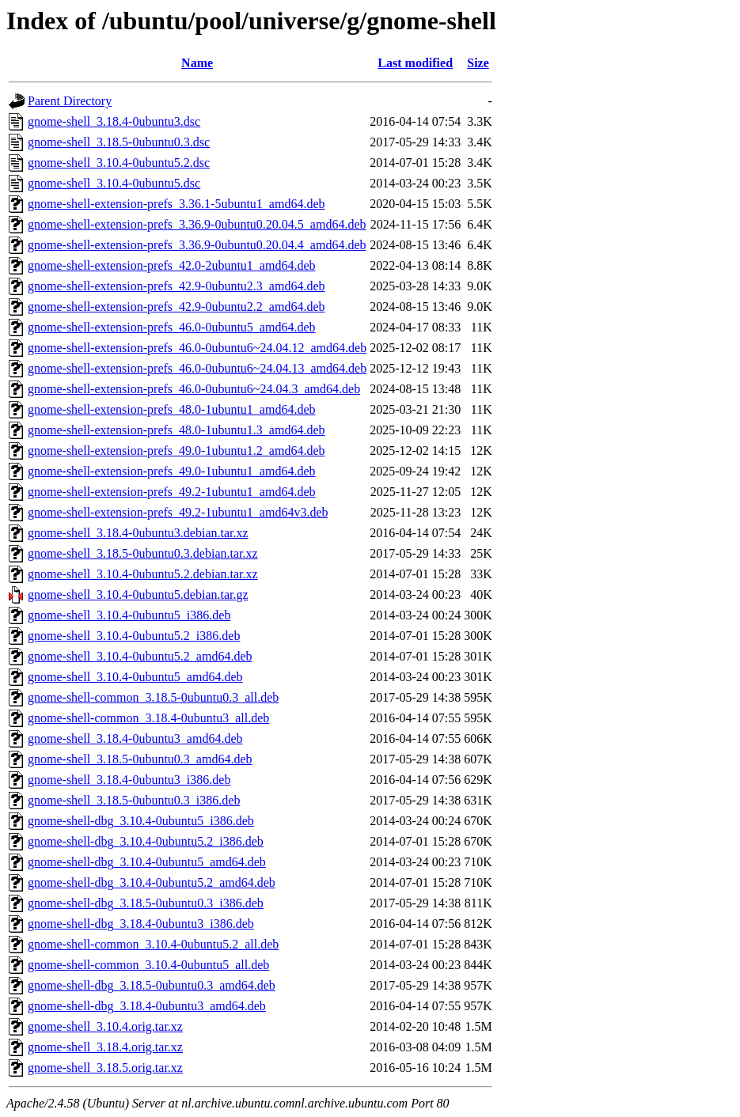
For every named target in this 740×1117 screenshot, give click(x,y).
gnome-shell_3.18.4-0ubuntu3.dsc (114, 121)
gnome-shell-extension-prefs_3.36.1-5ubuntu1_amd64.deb (176, 203)
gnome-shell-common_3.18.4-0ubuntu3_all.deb (148, 718)
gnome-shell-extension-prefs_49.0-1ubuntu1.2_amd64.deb (176, 450)
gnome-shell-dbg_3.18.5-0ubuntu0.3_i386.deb (146, 903)
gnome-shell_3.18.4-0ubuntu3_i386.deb (129, 779)
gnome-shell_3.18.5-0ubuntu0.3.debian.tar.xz (143, 553)
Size (478, 63)
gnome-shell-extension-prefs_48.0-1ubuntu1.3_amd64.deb (176, 430)
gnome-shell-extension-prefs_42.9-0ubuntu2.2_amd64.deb (176, 306)
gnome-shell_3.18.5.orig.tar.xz (105, 1067)
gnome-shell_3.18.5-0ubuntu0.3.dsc (119, 142)
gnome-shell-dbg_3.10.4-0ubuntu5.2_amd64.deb (151, 882)
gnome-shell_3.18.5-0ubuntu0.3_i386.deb (134, 800)
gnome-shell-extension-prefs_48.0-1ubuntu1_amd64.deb (171, 409)
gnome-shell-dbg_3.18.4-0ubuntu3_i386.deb (141, 923)
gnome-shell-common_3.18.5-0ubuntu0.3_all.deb (153, 697)
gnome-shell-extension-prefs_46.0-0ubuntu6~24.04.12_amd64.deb (197, 347)
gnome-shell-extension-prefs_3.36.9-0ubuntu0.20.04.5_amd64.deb (197, 224)
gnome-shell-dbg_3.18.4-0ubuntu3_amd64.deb (147, 1006)
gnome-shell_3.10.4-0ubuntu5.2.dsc (119, 162)
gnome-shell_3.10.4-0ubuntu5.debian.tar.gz (138, 594)
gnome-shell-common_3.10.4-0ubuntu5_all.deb (148, 964)
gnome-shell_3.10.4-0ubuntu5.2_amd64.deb (140, 656)
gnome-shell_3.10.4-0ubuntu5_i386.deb (129, 615)
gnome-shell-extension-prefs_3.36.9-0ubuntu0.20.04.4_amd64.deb (197, 245)
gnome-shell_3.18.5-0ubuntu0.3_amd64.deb (140, 759)
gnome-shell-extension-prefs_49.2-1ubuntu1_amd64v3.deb (178, 512)
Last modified (415, 63)
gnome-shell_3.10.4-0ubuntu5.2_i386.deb (134, 635)
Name (197, 63)
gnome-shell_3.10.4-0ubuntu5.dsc (114, 183)
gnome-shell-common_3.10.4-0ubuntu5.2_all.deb (153, 944)
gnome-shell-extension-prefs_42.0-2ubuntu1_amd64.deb (171, 265)
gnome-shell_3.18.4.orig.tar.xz (105, 1047)
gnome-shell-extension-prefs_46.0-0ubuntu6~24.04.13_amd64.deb (197, 368)
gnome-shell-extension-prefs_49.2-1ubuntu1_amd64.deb (171, 491)
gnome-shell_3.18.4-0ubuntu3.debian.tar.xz (138, 533)
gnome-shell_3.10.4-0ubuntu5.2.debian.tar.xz (143, 574)
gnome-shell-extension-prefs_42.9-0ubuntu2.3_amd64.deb (176, 286)
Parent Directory (70, 101)
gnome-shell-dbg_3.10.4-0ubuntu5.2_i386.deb (146, 841)
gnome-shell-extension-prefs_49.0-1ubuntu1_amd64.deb (171, 471)
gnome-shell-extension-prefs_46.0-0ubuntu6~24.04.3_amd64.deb (194, 389)
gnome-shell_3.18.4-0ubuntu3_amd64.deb (135, 738)
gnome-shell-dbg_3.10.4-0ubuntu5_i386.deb (141, 820)
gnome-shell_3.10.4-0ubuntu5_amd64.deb (135, 676)
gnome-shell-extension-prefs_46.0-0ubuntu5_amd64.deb (171, 327)
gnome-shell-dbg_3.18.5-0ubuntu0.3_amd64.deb (151, 985)
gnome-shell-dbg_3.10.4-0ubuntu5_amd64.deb (147, 862)
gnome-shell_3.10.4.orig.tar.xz (105, 1026)
